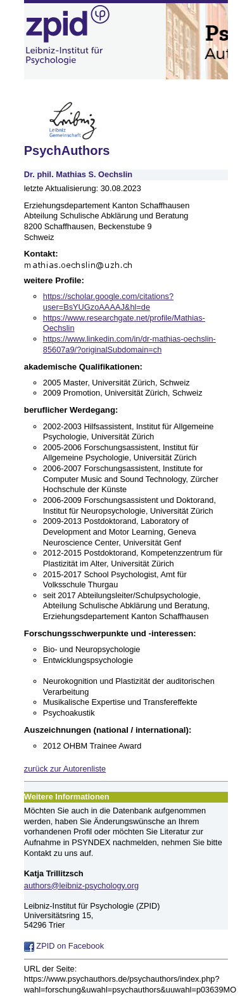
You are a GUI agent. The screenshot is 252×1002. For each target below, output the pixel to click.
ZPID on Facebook (64, 946)
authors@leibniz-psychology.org (81, 885)
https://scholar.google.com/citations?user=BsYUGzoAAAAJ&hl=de (108, 301)
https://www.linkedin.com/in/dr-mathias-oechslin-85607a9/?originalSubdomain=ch (129, 344)
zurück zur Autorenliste (65, 768)
